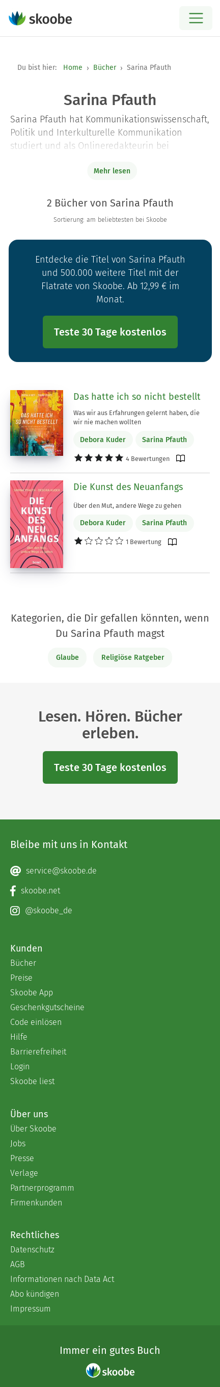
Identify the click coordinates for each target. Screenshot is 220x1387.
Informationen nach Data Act (62, 1279)
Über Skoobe (33, 1129)
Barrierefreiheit (38, 1052)
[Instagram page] (110, 911)
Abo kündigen (34, 1294)
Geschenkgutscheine (47, 1007)
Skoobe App (31, 992)
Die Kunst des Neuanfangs (128, 487)
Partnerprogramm (42, 1188)
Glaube (67, 657)
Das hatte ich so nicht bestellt (137, 396)
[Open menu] (195, 18)
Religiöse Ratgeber (132, 657)
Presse (22, 1158)
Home (72, 67)
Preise (21, 978)
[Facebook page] (110, 891)
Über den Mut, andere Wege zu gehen (127, 505)
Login (20, 1066)
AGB (17, 1264)
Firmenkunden (36, 1203)
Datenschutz (32, 1249)
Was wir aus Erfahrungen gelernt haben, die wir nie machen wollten (136, 417)
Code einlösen (36, 1022)
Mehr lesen (112, 171)
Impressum (30, 1309)
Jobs (17, 1143)
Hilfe (19, 1037)
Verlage (24, 1173)
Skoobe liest (32, 1081)
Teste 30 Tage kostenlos (110, 332)
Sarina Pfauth (164, 439)
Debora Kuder (103, 439)
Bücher (104, 67)
